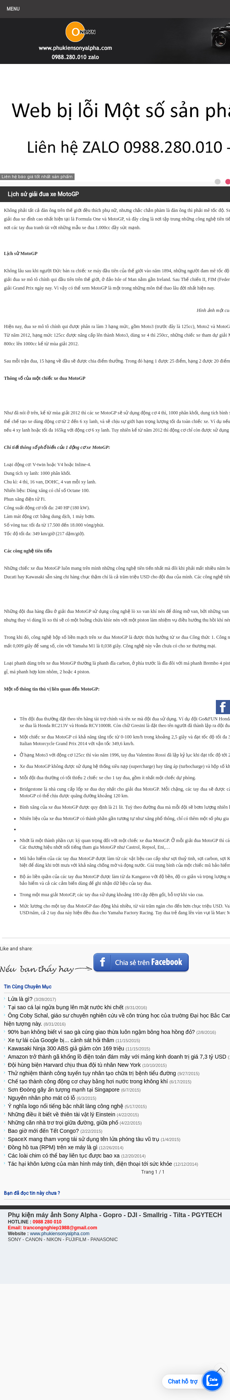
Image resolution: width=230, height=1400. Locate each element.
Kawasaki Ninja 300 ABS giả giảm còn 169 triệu (79, 1048)
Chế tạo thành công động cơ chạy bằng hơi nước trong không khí (100, 1081)
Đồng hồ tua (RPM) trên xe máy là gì (66, 1147)
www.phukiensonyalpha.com (59, 1233)
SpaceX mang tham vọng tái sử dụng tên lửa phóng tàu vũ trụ (94, 1139)
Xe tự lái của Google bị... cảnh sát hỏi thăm (74, 1040)
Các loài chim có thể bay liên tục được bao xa (77, 1155)
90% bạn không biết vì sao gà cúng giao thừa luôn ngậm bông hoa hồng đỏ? (112, 1032)
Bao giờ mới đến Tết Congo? (55, 1131)
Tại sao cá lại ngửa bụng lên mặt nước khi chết (77, 1007)
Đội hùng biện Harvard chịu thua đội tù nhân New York (87, 1065)
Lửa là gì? (32, 999)
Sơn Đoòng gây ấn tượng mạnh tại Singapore (74, 1089)
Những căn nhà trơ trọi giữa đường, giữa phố (75, 1122)
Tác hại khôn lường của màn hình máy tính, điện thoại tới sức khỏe (103, 1164)
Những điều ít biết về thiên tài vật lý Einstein (73, 1114)
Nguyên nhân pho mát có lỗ (52, 1098)
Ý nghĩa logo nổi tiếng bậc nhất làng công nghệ (77, 1106)
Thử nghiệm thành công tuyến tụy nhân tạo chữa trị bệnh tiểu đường (104, 1073)
